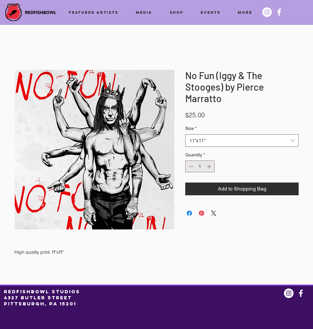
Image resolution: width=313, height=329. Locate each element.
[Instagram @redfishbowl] (267, 12)
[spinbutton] (200, 166)
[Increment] (210, 166)
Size (191, 128)
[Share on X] (214, 213)
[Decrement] (190, 166)
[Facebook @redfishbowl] (279, 12)
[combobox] (242, 140)
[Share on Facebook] (189, 213)
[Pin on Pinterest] (201, 213)
